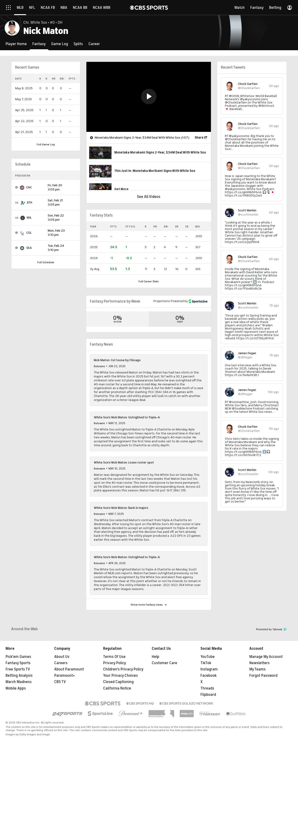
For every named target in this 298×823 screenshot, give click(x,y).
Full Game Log (46, 144)
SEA (29, 248)
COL (29, 233)
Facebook (208, 732)
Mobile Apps (16, 745)
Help (155, 713)
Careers (61, 720)
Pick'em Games (18, 713)
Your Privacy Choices (120, 732)
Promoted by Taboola (271, 686)
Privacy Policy (114, 720)
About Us (61, 713)
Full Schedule (45, 262)
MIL (29, 218)
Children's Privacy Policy (123, 726)
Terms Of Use (114, 713)
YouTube (207, 713)
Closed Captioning (118, 738)
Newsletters (259, 720)
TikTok (205, 720)
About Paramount (69, 726)
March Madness (19, 738)
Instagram (209, 726)
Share (199, 138)
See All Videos (148, 196)
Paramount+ (64, 732)
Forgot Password (263, 732)
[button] (148, 96)
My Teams (257, 726)
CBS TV (60, 738)
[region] (148, 97)
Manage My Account (266, 713)
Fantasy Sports (18, 720)
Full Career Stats (149, 281)
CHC (29, 187)
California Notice (117, 745)
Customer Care (164, 720)
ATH (29, 202)
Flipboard (208, 751)
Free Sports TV (18, 726)
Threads (207, 745)
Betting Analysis (19, 732)
